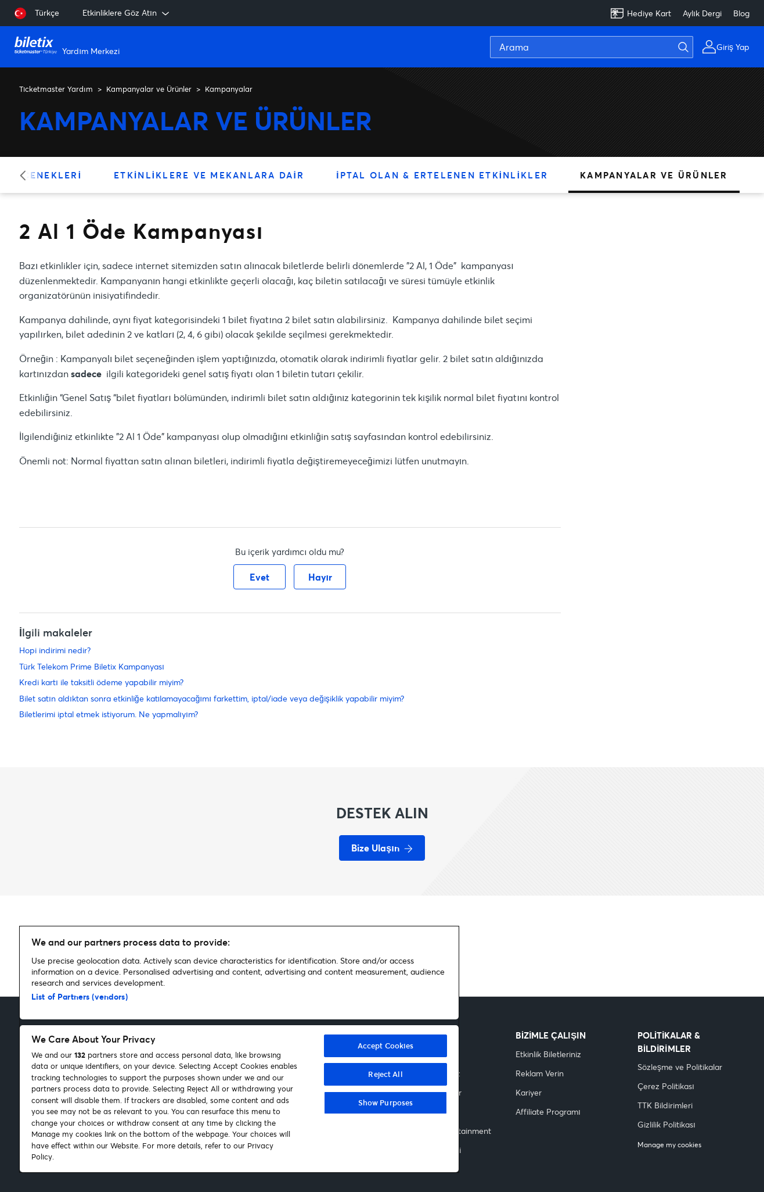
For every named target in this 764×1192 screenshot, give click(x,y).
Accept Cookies (386, 1045)
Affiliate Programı (548, 1111)
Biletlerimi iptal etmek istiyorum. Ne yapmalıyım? (108, 714)
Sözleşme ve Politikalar (679, 1066)
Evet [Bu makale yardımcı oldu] (259, 577)
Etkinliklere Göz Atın (126, 13)
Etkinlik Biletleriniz (548, 1053)
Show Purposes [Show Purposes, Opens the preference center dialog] (385, 1102)
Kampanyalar (229, 89)
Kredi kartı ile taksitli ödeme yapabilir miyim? (101, 682)
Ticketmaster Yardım (56, 89)
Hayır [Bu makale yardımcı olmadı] (320, 577)
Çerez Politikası (665, 1085)
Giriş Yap (732, 46)
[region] (239, 1049)
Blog (741, 13)
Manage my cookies (669, 1145)
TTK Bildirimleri (665, 1105)
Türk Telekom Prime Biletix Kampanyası (91, 666)
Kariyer (529, 1092)
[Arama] (591, 47)
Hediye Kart (640, 13)
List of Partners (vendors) (79, 996)
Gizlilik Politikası (666, 1124)
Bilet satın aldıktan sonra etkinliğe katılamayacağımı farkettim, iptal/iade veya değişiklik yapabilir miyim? (211, 698)
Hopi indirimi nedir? (55, 650)
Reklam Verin (540, 1073)
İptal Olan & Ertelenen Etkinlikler (442, 175)
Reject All (385, 1074)
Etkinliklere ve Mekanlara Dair (209, 175)
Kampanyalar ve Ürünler (149, 89)
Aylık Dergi (702, 13)
